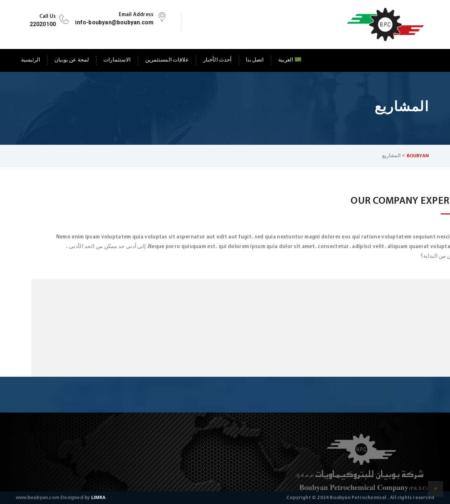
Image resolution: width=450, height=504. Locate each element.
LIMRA (98, 497)
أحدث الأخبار (217, 60)
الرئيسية (30, 60)
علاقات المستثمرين (167, 60)
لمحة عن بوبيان (71, 60)
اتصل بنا (255, 60)
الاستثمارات (117, 60)
